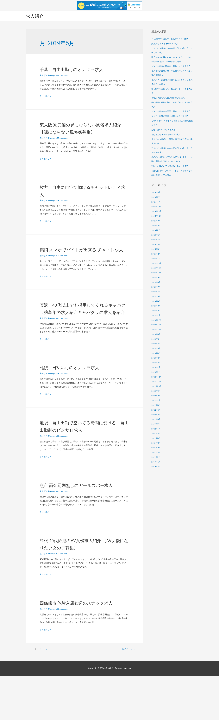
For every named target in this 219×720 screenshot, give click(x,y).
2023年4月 (156, 358)
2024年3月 (156, 306)
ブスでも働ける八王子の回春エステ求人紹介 (172, 112)
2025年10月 (157, 216)
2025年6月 (156, 235)
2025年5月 (156, 240)
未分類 (43, 76)
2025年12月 (157, 207)
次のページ (126, 693)
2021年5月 (156, 438)
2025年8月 (156, 226)
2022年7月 (156, 401)
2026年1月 (156, 202)
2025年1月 (156, 259)
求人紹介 (35, 16)
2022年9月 (156, 391)
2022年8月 (156, 396)
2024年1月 (156, 315)
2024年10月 (157, 273)
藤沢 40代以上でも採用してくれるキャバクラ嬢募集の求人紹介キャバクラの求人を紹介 (82, 326)
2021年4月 (156, 443)
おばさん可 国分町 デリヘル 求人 (166, 135)
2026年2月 (156, 197)
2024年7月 (156, 287)
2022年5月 (156, 410)
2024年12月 (157, 263)
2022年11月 (157, 382)
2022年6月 (156, 405)
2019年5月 (156, 467)
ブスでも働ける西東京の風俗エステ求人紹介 (172, 66)
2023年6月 (156, 349)
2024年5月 (156, 296)
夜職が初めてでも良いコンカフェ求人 (169, 98)
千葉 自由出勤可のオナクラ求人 (82, 69)
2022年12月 (157, 377)
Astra (128, 712)
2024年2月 (156, 311)
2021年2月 (156, 452)
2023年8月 (156, 339)
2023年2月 (156, 367)
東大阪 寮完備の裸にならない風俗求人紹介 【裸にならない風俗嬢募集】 (83, 132)
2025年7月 (156, 230)
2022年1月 (156, 429)
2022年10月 (157, 386)
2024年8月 (156, 282)
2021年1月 (156, 457)
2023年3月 (156, 363)
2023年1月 (156, 372)
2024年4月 (156, 301)
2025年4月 (156, 244)
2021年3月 (156, 448)
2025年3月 (156, 249)
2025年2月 (156, 254)
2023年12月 (157, 320)
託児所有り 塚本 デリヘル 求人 (165, 44)
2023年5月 (156, 353)
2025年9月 (156, 221)
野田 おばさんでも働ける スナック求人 (171, 166)
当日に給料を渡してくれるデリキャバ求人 (171, 39)
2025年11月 (157, 211)
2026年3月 (156, 192)
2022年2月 (156, 424)
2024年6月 (156, 292)
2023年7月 (156, 344)
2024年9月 (156, 278)
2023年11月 (157, 325)
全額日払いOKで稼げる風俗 (164, 130)
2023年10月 (157, 330)
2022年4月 (156, 415)
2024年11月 (157, 268)
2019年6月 (156, 462)
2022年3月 (156, 419)
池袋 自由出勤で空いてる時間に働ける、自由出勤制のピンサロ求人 (82, 451)
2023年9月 (156, 334)
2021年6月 (156, 434)
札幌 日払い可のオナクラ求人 (79, 389)
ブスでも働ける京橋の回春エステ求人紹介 (171, 116)
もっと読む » (46, 96)
